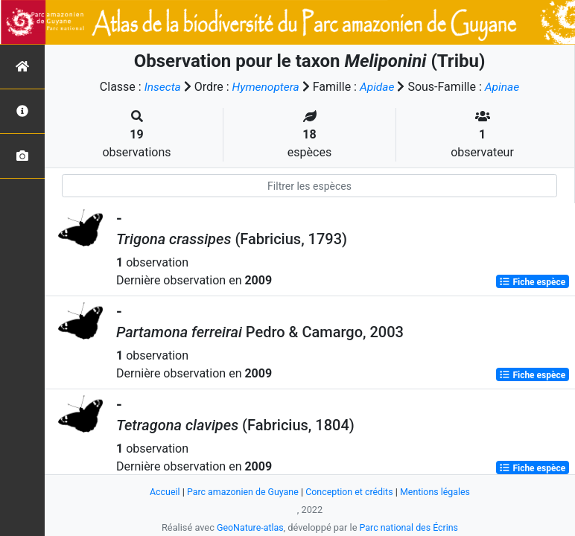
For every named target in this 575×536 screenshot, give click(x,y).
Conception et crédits (350, 491)
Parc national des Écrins (410, 527)
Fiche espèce (532, 281)
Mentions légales (439, 491)
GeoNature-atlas (248, 527)
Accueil (160, 491)
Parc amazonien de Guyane (241, 491)
